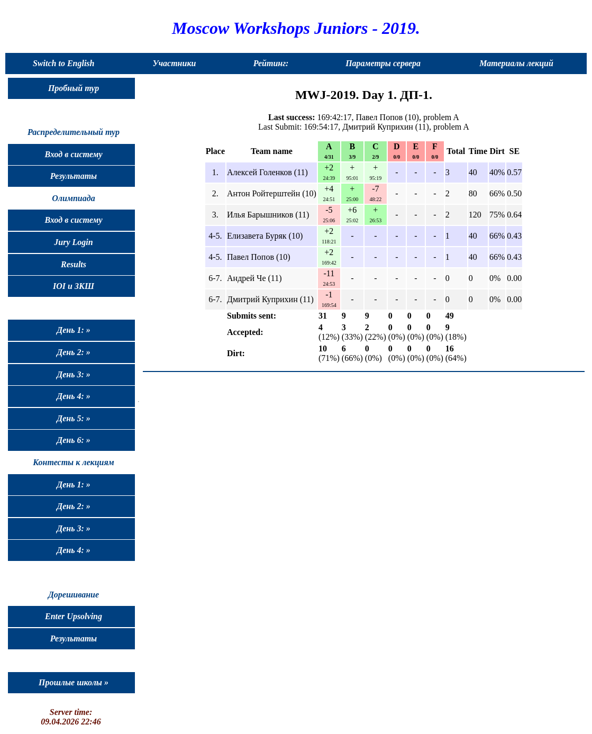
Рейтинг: (271, 63)
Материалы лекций (516, 63)
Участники (174, 63)
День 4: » (73, 396)
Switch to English (64, 63)
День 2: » (73, 352)
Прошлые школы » (73, 682)
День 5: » (73, 418)
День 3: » (73, 374)
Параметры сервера (383, 63)
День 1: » (73, 329)
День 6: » (73, 440)
